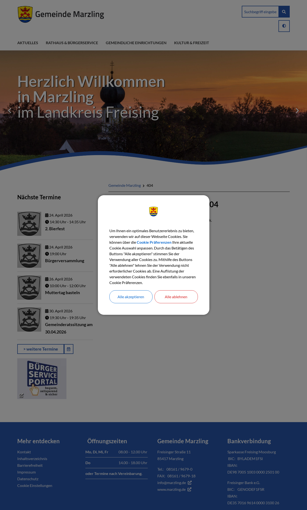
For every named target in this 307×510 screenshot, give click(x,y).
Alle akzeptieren (131, 296)
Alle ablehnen (176, 296)
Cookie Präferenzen (154, 242)
